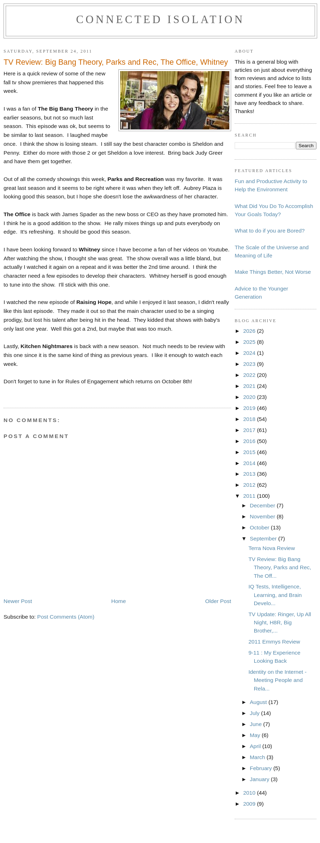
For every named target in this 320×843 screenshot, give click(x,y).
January (260, 779)
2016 (250, 441)
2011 (250, 496)
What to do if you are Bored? (270, 231)
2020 (250, 397)
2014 (250, 463)
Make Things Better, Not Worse (273, 272)
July (255, 713)
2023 (250, 364)
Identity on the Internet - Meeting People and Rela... (277, 680)
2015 (250, 452)
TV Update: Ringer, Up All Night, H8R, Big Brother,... (280, 622)
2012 (250, 485)
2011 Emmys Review (274, 642)
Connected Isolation (160, 19)
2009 (250, 804)
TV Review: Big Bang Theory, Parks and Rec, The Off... (280, 567)
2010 (250, 793)
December (263, 505)
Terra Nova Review (272, 548)
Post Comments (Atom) (66, 617)
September (264, 538)
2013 (250, 474)
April (256, 746)
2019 (250, 408)
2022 (250, 375)
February (261, 768)
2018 (250, 419)
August (259, 702)
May (256, 735)
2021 (250, 386)
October (260, 527)
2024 (250, 353)
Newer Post (18, 601)
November (263, 516)
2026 (250, 331)
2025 (250, 342)
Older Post (218, 601)
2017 (250, 430)
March (258, 757)
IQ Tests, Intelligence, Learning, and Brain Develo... (275, 594)
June (256, 724)
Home (118, 601)
